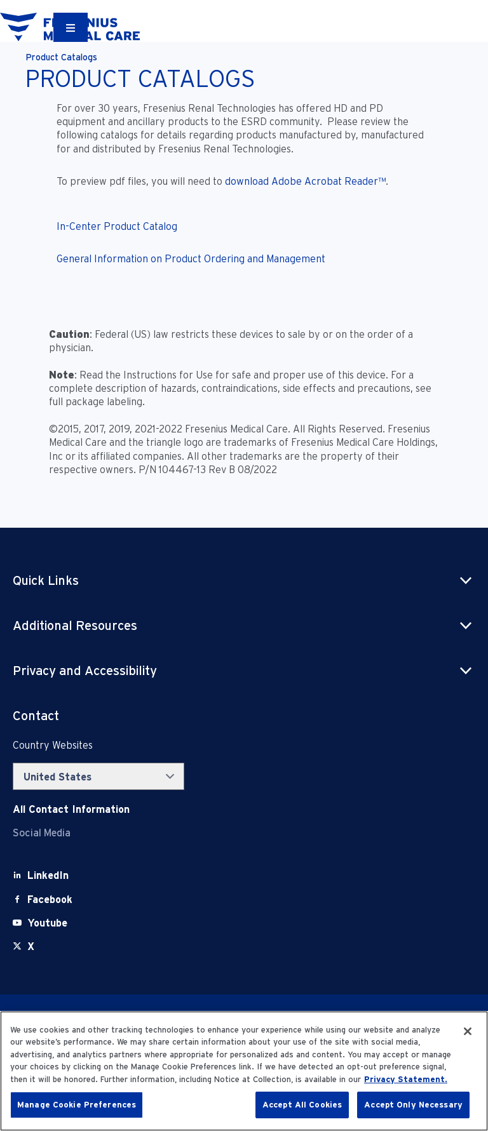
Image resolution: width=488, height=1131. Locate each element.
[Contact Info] (71, 809)
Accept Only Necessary (413, 1104)
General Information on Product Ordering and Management (191, 259)
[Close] (468, 1031)
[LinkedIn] (48, 875)
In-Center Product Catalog (117, 226)
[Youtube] (47, 923)
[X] (30, 946)
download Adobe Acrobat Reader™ (305, 181)
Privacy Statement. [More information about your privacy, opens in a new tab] (405, 1079)
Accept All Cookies (302, 1104)
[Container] (70, 27)
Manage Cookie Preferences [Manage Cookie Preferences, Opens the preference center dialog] (76, 1104)
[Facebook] (49, 899)
